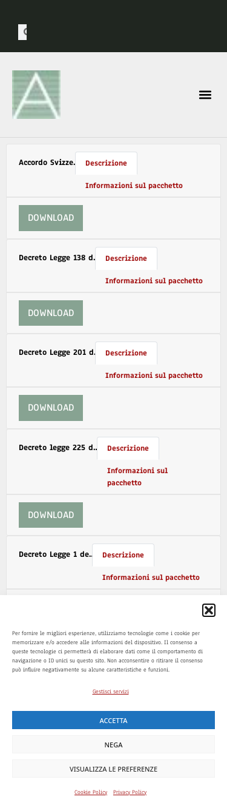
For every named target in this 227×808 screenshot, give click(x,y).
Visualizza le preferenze (113, 768)
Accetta (114, 720)
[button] (209, 610)
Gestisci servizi (111, 691)
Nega (114, 744)
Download (51, 217)
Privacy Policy (129, 792)
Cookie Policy (90, 792)
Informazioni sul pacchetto (134, 185)
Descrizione (106, 163)
